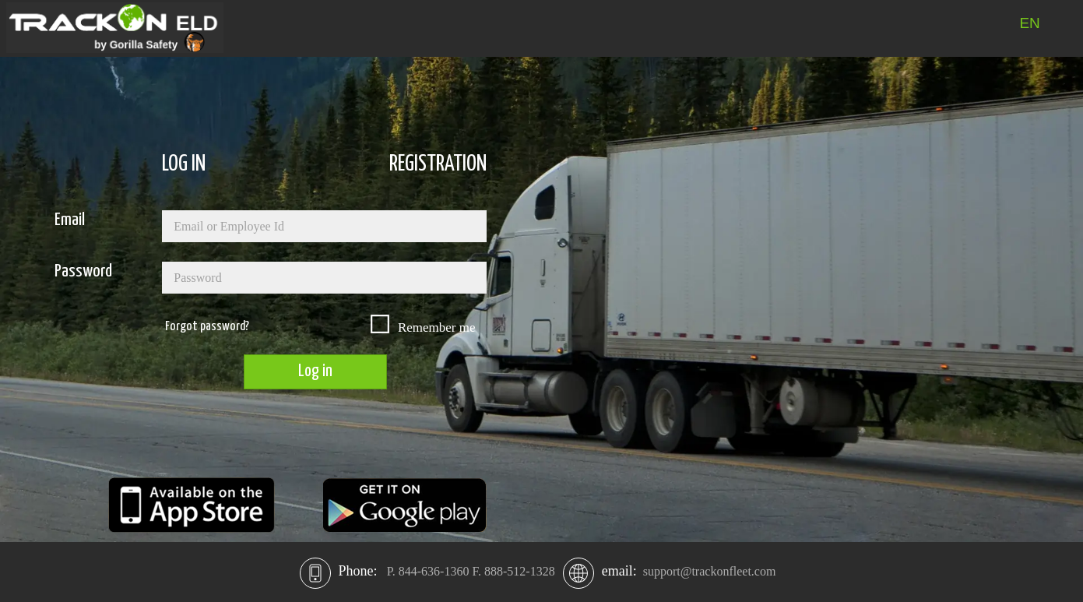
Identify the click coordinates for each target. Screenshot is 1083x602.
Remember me (437, 327)
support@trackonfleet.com (709, 571)
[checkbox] (379, 323)
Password (83, 271)
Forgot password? (207, 326)
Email (70, 220)
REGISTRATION (438, 164)
